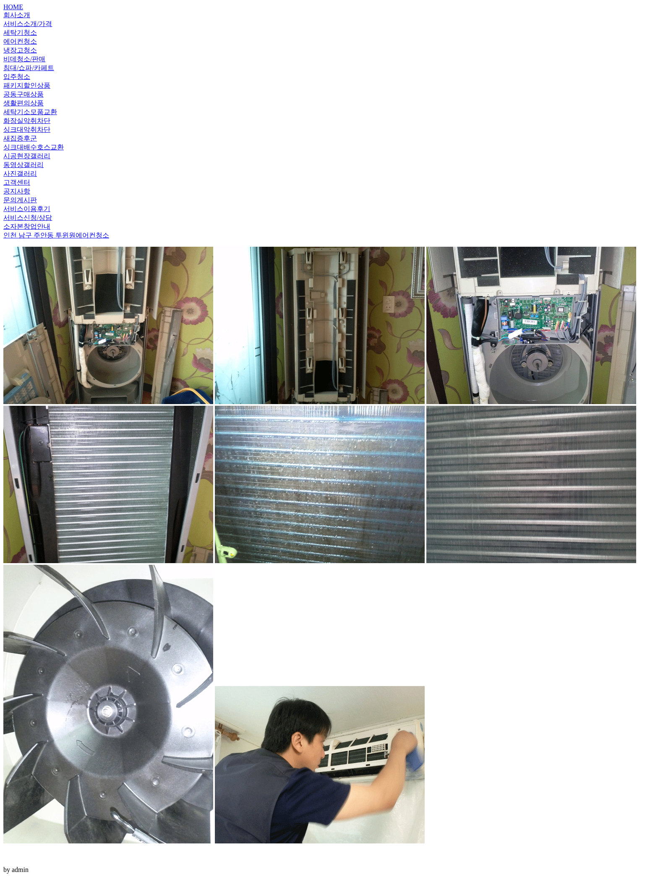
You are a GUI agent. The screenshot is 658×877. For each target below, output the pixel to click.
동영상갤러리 (23, 164)
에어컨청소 (20, 41)
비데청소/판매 (24, 59)
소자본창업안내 (26, 226)
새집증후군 (20, 138)
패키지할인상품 (26, 85)
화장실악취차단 (26, 120)
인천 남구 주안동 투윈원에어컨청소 (56, 235)
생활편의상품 (23, 103)
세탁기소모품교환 (30, 111)
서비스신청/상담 (27, 217)
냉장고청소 (20, 50)
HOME (13, 6)
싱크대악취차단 (26, 129)
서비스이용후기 (26, 208)
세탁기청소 (20, 32)
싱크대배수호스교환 (33, 147)
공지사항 (16, 191)
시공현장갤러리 (26, 155)
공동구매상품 (23, 94)
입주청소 (16, 76)
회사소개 (16, 14)
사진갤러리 (20, 173)
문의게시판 (20, 200)
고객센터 (16, 182)
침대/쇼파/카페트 (28, 67)
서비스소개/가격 (27, 23)
